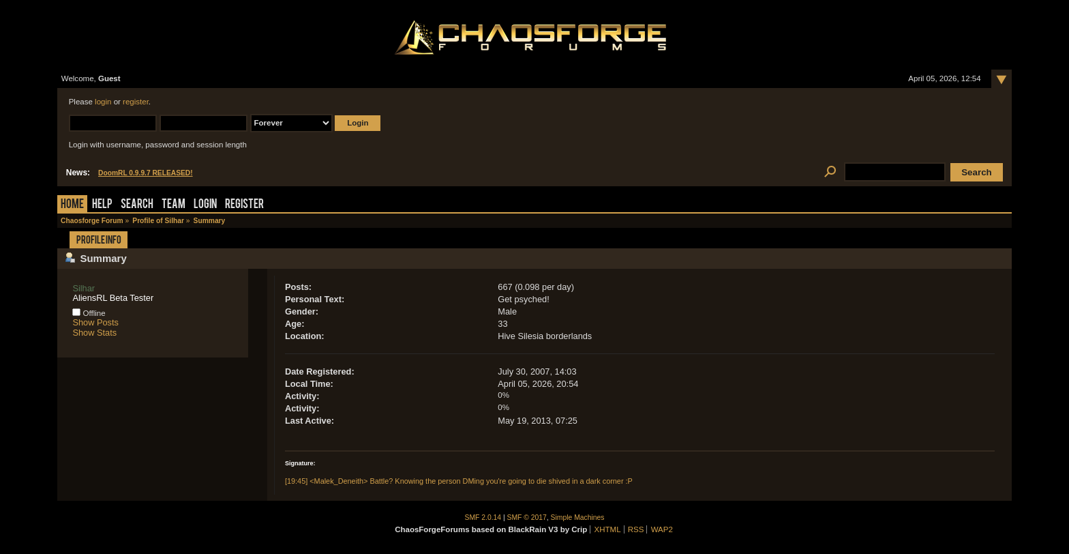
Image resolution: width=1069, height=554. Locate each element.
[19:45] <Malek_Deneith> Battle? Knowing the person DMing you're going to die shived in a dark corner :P (459, 481)
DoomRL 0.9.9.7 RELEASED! (145, 173)
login (103, 102)
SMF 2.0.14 (483, 517)
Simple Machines (578, 517)
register (136, 102)
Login (205, 205)
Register (244, 205)
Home (72, 205)
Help (102, 205)
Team (173, 205)
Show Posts (95, 322)
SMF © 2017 (527, 517)
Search (137, 205)
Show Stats (94, 332)
